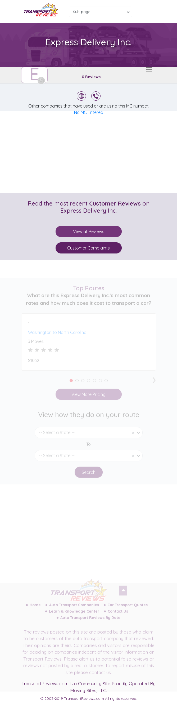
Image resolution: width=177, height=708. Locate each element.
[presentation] (154, 383)
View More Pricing (88, 398)
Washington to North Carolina (57, 336)
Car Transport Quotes (127, 609)
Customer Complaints (88, 248)
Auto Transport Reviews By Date (90, 621)
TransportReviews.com (45, 683)
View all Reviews (88, 231)
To (88, 448)
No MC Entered (88, 112)
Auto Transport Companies (74, 609)
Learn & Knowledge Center (74, 615)
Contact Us (118, 615)
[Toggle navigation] (149, 70)
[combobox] (100, 12)
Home (35, 609)
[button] (71, 384)
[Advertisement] (92, 152)
